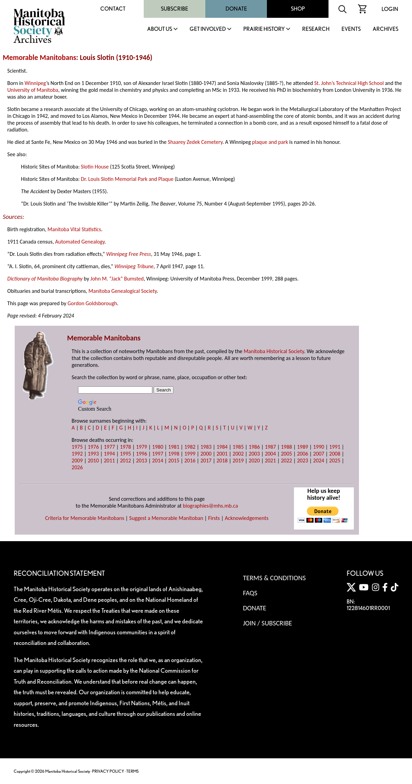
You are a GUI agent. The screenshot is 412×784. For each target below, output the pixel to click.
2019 (238, 460)
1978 (125, 447)
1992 (77, 453)
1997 (157, 453)
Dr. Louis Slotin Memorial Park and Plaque (127, 179)
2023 (302, 460)
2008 (334, 453)
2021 (270, 460)
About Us (159, 29)
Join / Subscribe (267, 623)
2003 (254, 453)
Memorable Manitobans (39, 57)
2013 (141, 460)
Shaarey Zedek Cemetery (195, 142)
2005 (286, 453)
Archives (385, 29)
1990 (318, 447)
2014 (157, 460)
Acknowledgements (247, 518)
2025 (334, 460)
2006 (302, 453)
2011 (109, 460)
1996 (141, 453)
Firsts (214, 518)
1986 (254, 447)
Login (390, 9)
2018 (222, 460)
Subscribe (174, 8)
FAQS (250, 593)
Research (316, 29)
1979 (141, 447)
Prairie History (264, 29)
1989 (302, 447)
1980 (157, 447)
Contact (113, 8)
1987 (270, 447)
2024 (318, 460)
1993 (93, 453)
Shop (298, 8)
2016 (189, 460)
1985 (238, 447)
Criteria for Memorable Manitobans (84, 518)
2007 (318, 453)
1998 (173, 453)
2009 (77, 460)
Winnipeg (35, 83)
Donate (236, 8)
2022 (286, 460)
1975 (77, 447)
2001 (222, 453)
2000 (206, 453)
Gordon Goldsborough (92, 303)
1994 (109, 453)
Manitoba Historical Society (274, 351)
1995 (125, 453)
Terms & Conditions (274, 578)
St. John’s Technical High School (349, 83)
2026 (77, 467)
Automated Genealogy (80, 241)
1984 (222, 447)
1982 (189, 447)
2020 (254, 460)
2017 (206, 460)
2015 (173, 460)
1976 (93, 447)
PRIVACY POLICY (108, 771)
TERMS (132, 771)
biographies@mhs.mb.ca (210, 505)
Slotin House (94, 166)
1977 (109, 447)
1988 (286, 447)
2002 (238, 453)
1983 (206, 447)
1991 (334, 447)
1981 (173, 447)
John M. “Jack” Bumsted (117, 278)
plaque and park (270, 142)
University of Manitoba (32, 90)
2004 (270, 453)
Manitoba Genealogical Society (123, 291)
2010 (93, 460)
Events (351, 29)
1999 (189, 453)
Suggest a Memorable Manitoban (166, 518)
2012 (125, 460)
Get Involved (208, 29)
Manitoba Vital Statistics (74, 229)
